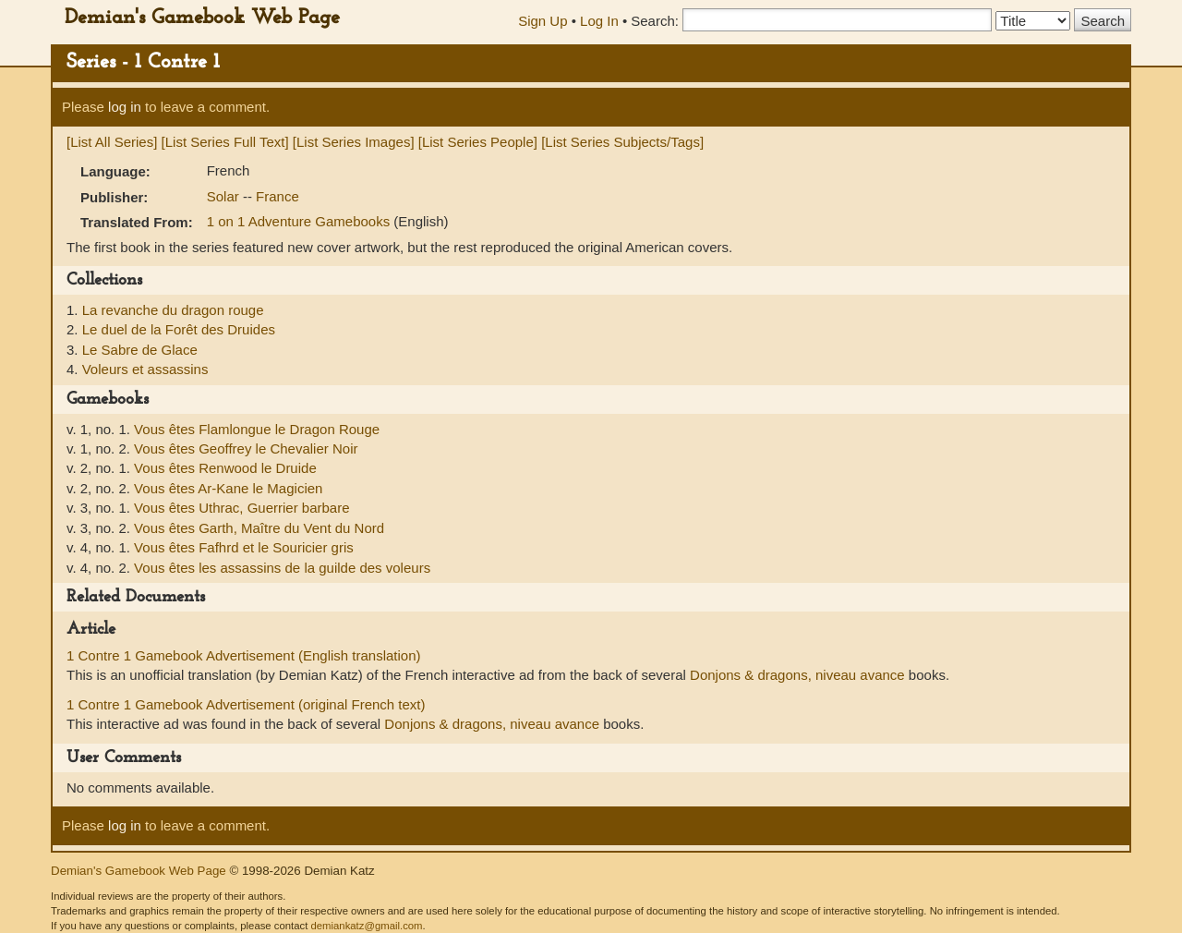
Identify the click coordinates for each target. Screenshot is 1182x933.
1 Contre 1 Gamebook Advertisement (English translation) (243, 655)
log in (124, 107)
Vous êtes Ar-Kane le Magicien (228, 488)
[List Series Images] (354, 142)
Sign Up (542, 21)
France (277, 196)
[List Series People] (477, 142)
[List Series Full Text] (225, 142)
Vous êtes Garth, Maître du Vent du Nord (259, 528)
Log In (599, 21)
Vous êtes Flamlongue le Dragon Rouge (257, 429)
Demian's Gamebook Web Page (202, 18)
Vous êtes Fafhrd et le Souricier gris (244, 547)
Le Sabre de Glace (140, 349)
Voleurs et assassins (145, 369)
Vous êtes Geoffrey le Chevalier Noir (245, 448)
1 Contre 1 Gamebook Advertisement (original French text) (246, 704)
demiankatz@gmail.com (366, 925)
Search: (655, 21)
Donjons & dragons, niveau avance (797, 675)
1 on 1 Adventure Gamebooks (300, 221)
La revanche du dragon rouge (173, 310)
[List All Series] (111, 142)
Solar (225, 196)
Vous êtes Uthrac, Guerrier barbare (241, 507)
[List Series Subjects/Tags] (622, 142)
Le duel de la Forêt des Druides (178, 329)
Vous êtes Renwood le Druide (225, 468)
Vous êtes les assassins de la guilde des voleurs (282, 568)
